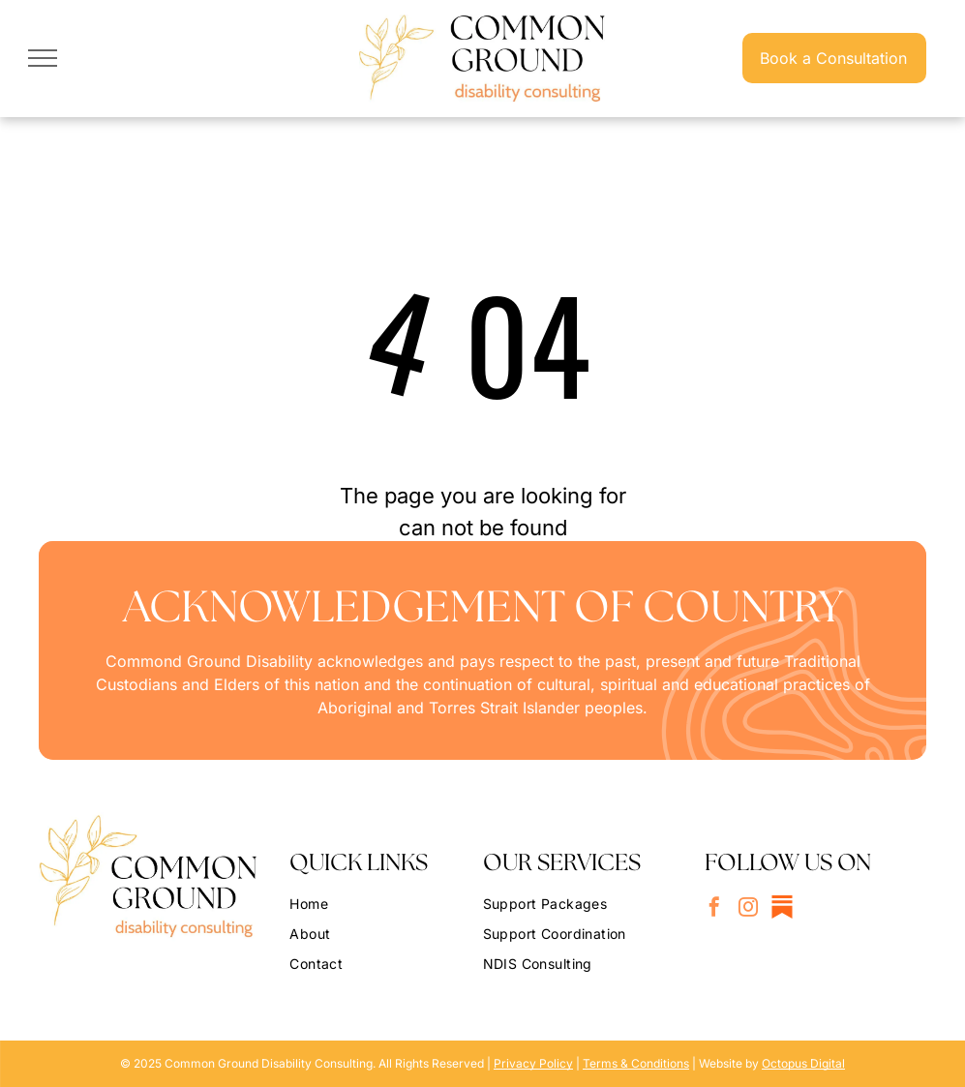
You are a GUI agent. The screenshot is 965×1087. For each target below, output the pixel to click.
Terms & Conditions (636, 1063)
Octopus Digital (803, 1063)
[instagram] (748, 909)
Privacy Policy (533, 1063)
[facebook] (714, 909)
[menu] (42, 58)
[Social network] (782, 909)
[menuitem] (378, 901)
